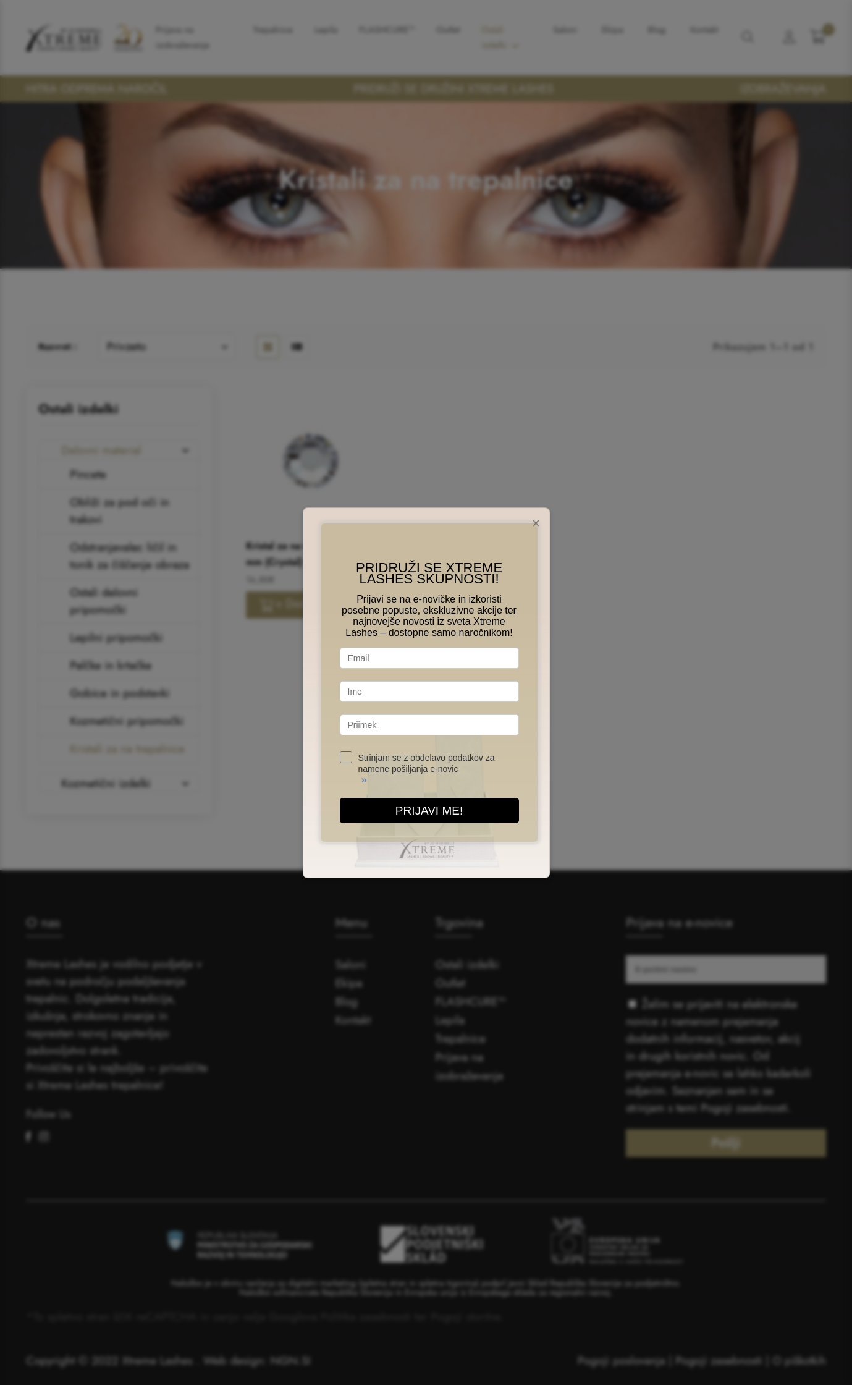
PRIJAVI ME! (429, 810)
